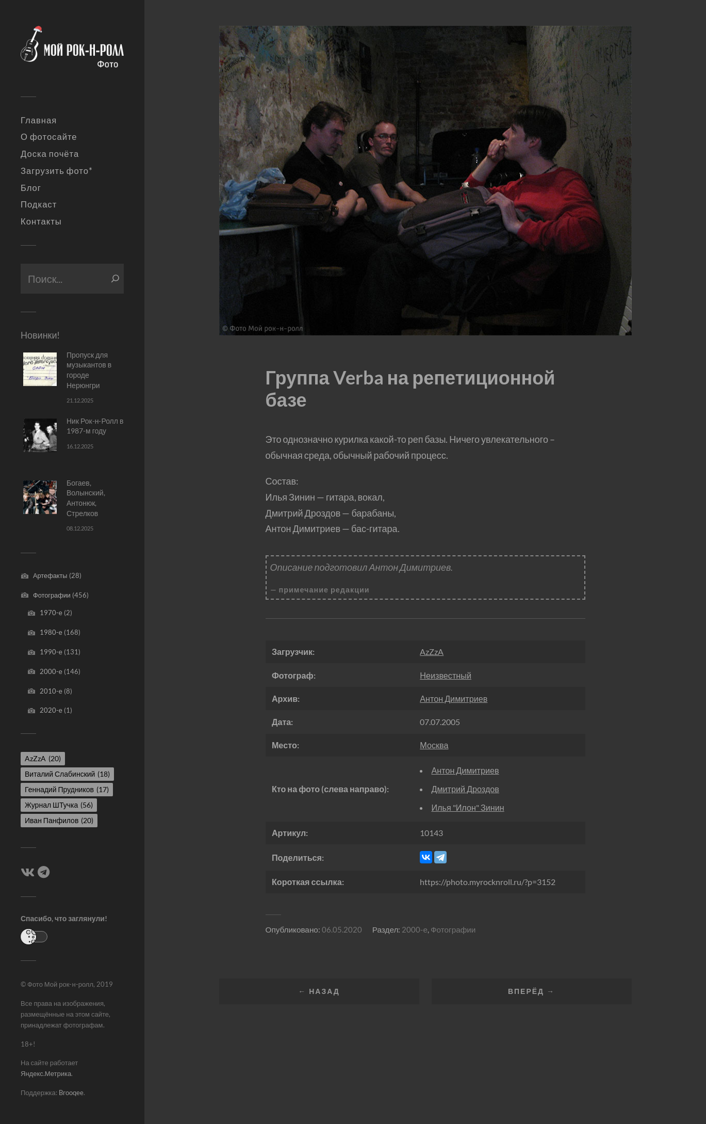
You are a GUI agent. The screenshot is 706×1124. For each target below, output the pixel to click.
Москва (434, 745)
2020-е (51, 710)
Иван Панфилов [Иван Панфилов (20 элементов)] (59, 820)
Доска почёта (50, 154)
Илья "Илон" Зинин (467, 807)
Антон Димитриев (453, 698)
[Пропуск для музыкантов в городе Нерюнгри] (40, 369)
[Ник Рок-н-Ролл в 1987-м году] (40, 435)
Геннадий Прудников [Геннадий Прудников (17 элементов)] (67, 789)
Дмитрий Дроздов (465, 789)
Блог (31, 188)
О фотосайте (49, 137)
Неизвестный (445, 675)
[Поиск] (115, 279)
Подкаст (39, 204)
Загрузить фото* (57, 171)
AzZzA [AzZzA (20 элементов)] (43, 758)
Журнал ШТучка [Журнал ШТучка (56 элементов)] (59, 804)
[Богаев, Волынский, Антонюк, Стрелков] (40, 497)
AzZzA (432, 651)
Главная (39, 120)
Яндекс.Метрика (46, 1073)
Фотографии (52, 595)
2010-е (51, 691)
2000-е (51, 671)
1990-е (51, 652)
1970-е (51, 612)
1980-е (51, 632)
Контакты (41, 221)
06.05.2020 (342, 929)
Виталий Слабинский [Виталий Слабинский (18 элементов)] (67, 773)
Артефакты (50, 575)
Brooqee (71, 1092)
